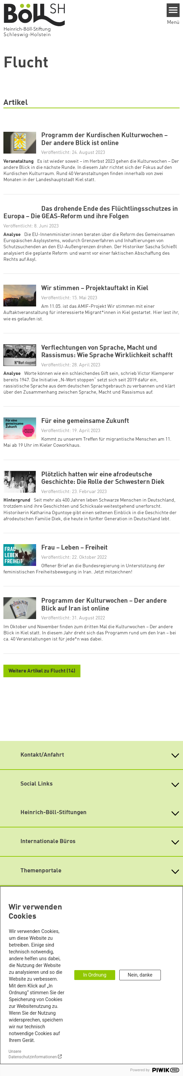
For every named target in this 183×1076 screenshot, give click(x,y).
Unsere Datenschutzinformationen (33, 1054)
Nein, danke (140, 975)
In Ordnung (94, 975)
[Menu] (173, 10)
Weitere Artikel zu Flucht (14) (42, 671)
